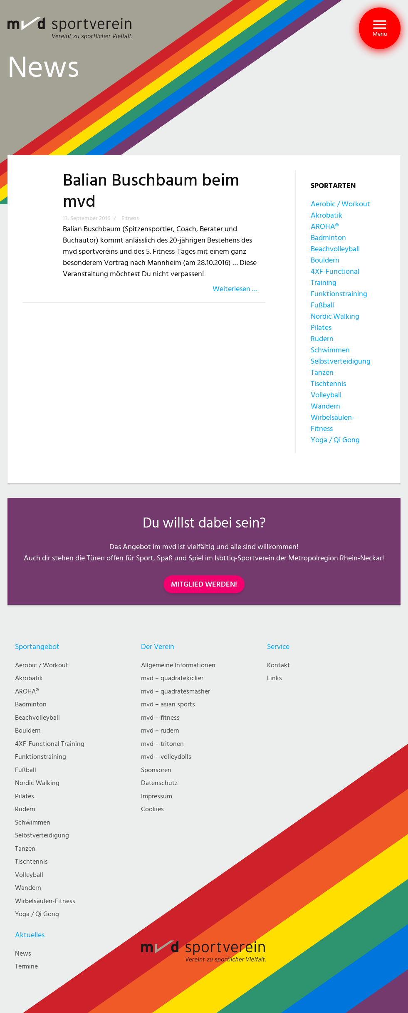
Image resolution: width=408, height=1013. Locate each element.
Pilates (321, 327)
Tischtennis (328, 384)
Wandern (325, 406)
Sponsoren (156, 770)
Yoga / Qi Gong (335, 440)
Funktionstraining (339, 294)
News (23, 953)
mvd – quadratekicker (172, 678)
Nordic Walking (335, 316)
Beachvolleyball (335, 249)
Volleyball (326, 395)
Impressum (156, 796)
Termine (26, 966)
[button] (380, 28)
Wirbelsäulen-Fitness (45, 901)
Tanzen (322, 372)
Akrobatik (326, 215)
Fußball (322, 305)
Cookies (152, 809)
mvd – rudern (160, 730)
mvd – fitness (160, 717)
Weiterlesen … (235, 289)
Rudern (322, 339)
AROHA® (325, 226)
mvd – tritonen (162, 744)
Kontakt (278, 665)
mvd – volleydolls (166, 757)
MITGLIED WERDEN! (204, 584)
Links (274, 678)
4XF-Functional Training (49, 744)
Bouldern (325, 260)
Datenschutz (159, 783)
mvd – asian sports (168, 704)
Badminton (328, 238)
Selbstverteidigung (341, 361)
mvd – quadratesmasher (175, 691)
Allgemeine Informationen (178, 665)
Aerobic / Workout (340, 204)
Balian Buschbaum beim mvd (151, 191)
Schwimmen (330, 350)
